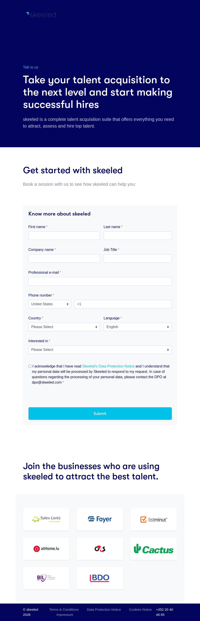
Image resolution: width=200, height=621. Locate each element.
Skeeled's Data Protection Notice (108, 366)
